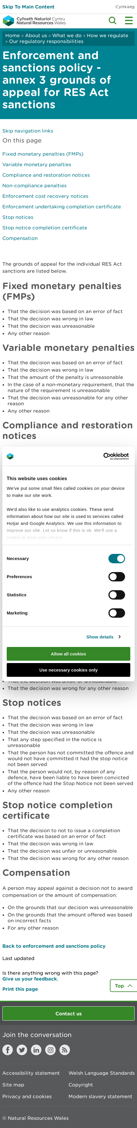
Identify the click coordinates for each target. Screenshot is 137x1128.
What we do (67, 35)
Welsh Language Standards (101, 1073)
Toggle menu (129, 20)
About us (36, 35)
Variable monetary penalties (36, 164)
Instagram (50, 1050)
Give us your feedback (29, 978)
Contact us (68, 1013)
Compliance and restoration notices (46, 175)
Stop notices (17, 217)
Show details (100, 636)
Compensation (20, 238)
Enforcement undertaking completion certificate (61, 207)
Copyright (80, 1085)
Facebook (7, 1050)
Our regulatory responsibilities (46, 41)
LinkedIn (36, 1050)
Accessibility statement (31, 1073)
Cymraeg (125, 6)
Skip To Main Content (28, 6)
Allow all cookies (68, 653)
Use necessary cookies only (68, 669)
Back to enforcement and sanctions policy (54, 946)
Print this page (20, 989)
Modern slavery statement (100, 1096)
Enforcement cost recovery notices (45, 196)
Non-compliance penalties (34, 185)
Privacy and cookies (27, 1096)
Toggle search (112, 20)
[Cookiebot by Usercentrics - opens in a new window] (113, 456)
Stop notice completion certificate (44, 228)
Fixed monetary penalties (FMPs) (42, 154)
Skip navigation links (27, 131)
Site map (13, 1085)
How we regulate (107, 35)
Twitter (22, 1050)
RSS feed (64, 1050)
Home (12, 35)
